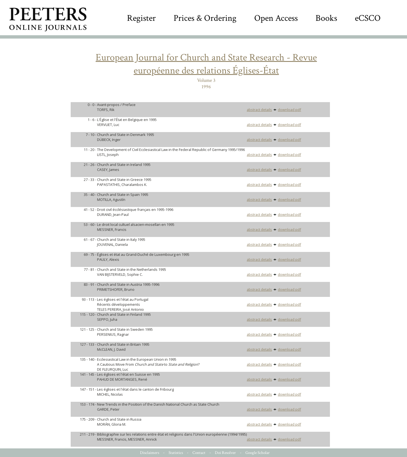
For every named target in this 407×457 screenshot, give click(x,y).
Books (326, 18)
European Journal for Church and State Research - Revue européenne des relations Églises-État (206, 64)
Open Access (276, 18)
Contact (198, 452)
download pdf (289, 109)
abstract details (259, 109)
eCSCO (368, 18)
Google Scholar (257, 452)
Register (141, 18)
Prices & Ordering (205, 18)
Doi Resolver (225, 452)
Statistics (176, 452)
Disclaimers (149, 452)
